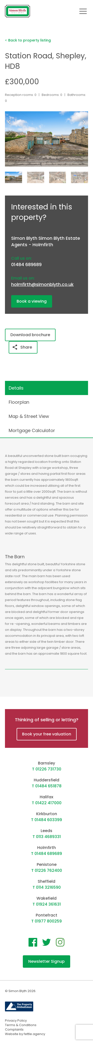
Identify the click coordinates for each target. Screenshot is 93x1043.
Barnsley (46, 763)
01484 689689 (26, 264)
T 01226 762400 (46, 870)
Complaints (14, 1029)
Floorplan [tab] (19, 402)
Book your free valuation (46, 734)
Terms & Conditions (20, 1025)
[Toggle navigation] (83, 11)
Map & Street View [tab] (29, 416)
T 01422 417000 (47, 803)
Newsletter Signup (46, 961)
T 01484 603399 (46, 820)
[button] (85, 122)
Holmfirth (46, 847)
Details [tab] (16, 388)
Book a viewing (32, 301)
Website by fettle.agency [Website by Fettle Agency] (25, 1034)
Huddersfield (46, 780)
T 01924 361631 (46, 904)
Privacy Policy (16, 1020)
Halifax (46, 797)
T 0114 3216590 (46, 887)
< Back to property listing (28, 40)
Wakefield (46, 898)
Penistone (47, 864)
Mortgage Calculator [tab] (32, 430)
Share (22, 347)
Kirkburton (46, 814)
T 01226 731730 (46, 769)
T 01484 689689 (46, 853)
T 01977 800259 (46, 921)
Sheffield (46, 881)
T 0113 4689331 (46, 837)
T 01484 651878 (47, 786)
